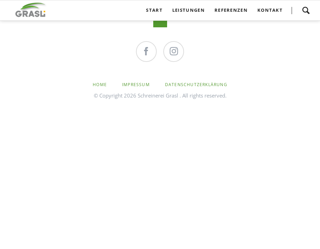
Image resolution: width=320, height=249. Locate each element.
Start (154, 10)
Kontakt (270, 10)
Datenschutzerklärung (196, 84)
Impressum (136, 84)
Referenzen (231, 10)
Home (100, 84)
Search (306, 10)
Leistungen (188, 10)
